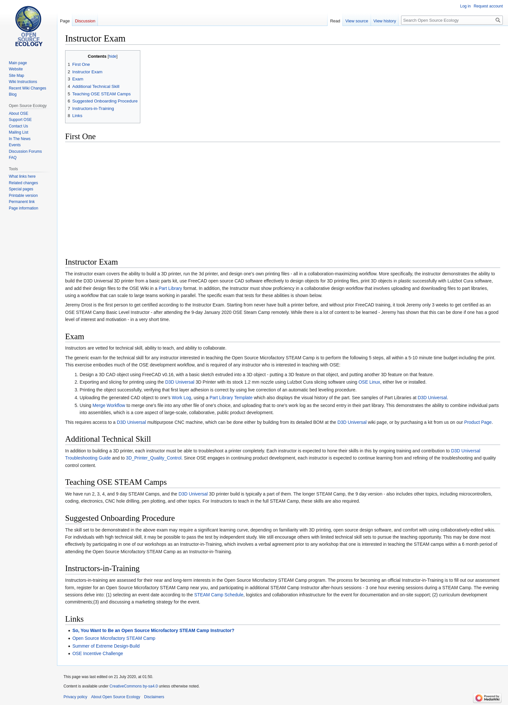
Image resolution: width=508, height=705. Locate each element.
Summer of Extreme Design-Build (106, 646)
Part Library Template (231, 397)
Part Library (170, 288)
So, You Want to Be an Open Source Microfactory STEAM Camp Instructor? (153, 630)
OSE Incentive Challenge (97, 653)
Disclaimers (154, 697)
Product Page (478, 422)
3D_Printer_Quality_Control (153, 457)
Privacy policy (75, 697)
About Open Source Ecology (115, 697)
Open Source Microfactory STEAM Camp (113, 638)
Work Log (181, 397)
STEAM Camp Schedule (218, 594)
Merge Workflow (108, 405)
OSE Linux (369, 382)
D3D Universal (179, 382)
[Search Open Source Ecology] (452, 20)
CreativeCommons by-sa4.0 (134, 686)
